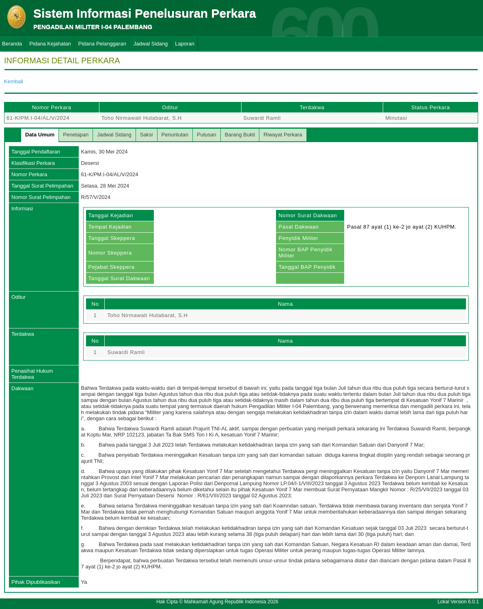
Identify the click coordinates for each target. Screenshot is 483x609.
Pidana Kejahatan (50, 44)
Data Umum (39, 135)
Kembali (13, 81)
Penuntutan (175, 135)
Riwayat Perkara (282, 135)
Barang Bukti (240, 135)
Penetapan (75, 135)
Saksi (146, 135)
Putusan (206, 135)
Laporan (184, 44)
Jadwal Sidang (151, 44)
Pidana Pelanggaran (102, 44)
